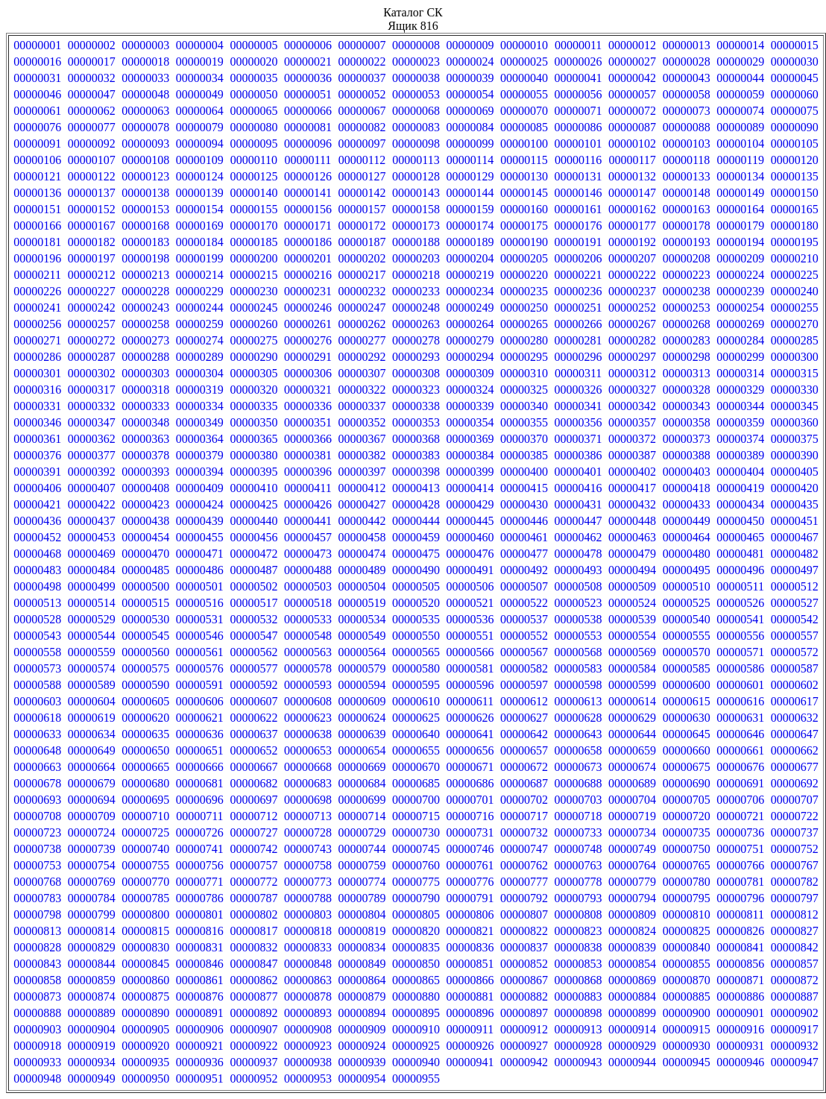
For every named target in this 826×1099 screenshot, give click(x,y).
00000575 (145, 668)
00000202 (361, 258)
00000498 (37, 586)
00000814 (92, 931)
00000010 (524, 45)
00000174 (470, 225)
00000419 (740, 488)
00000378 (145, 455)
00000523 (578, 602)
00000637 (253, 734)
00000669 (361, 767)
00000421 (37, 504)
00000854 (632, 963)
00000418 (686, 488)
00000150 (795, 192)
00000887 (795, 996)
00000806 (470, 914)
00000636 (200, 734)
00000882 (524, 996)
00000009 (470, 45)
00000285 (795, 340)
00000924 (361, 1045)
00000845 (145, 963)
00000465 (740, 537)
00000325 (524, 389)
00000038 (416, 78)
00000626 (470, 717)
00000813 (37, 931)
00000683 (308, 783)
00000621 (200, 717)
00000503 (308, 586)
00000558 (37, 652)
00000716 (470, 816)
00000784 (92, 898)
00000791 (470, 898)
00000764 (632, 865)
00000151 (37, 209)
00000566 (470, 652)
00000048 (145, 94)
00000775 (416, 881)
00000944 (632, 1062)
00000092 (92, 143)
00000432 (632, 504)
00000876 (200, 996)
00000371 (578, 438)
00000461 (524, 537)
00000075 (795, 110)
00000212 (92, 274)
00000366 (308, 438)
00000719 (632, 816)
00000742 (253, 849)
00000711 (199, 816)
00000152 (92, 209)
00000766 (740, 865)
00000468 (37, 553)
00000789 (361, 898)
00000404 (740, 471)
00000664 (92, 767)
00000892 (253, 1013)
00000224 (740, 274)
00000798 (37, 914)
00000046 (37, 94)
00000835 (416, 947)
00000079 (200, 127)
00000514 (92, 602)
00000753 (37, 865)
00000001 (37, 45)
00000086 (578, 127)
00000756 (200, 865)
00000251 (578, 307)
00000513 (37, 602)
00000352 (361, 422)
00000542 (795, 619)
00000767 (795, 865)
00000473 (308, 553)
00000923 (308, 1045)
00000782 (795, 881)
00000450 (740, 520)
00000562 (253, 652)
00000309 (470, 373)
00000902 (795, 1013)
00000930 (686, 1045)
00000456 (253, 537)
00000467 (795, 537)
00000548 (308, 635)
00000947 (795, 1062)
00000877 (253, 996)
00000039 (470, 78)
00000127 (361, 176)
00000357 (632, 422)
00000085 (524, 127)
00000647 (795, 734)
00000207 (632, 258)
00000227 (92, 291)
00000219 (470, 274)
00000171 (308, 225)
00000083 (416, 127)
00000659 (632, 750)
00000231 (308, 291)
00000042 (632, 78)
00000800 (145, 914)
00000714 (361, 816)
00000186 (308, 242)
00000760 (416, 865)
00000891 (200, 1013)
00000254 (740, 307)
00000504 (361, 586)
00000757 (253, 865)
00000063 (145, 110)
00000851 (470, 963)
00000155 (253, 209)
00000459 (416, 537)
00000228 (145, 291)
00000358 (686, 422)
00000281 (578, 340)
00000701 (470, 799)
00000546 (200, 635)
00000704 (632, 799)
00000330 (795, 389)
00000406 (37, 488)
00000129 (470, 176)
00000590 (145, 684)
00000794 (632, 898)
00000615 (686, 701)
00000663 (37, 767)
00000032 (92, 78)
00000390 (795, 455)
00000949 (92, 1078)
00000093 (145, 143)
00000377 (92, 455)
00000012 (632, 45)
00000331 (37, 406)
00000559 (92, 652)
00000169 (200, 225)
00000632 (795, 717)
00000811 (739, 914)
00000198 (145, 258)
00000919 (92, 1045)
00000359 (740, 422)
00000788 (308, 898)
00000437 (92, 520)
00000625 (416, 717)
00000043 (686, 78)
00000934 (92, 1062)
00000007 (361, 45)
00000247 (361, 307)
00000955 (416, 1078)
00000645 (686, 734)
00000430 (524, 504)
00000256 (37, 324)
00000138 (145, 192)
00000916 (740, 1029)
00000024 (470, 61)
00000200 (253, 258)
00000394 (200, 471)
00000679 (92, 783)
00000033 (145, 78)
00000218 (416, 274)
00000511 (739, 586)
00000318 (145, 389)
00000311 (578, 373)
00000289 (200, 356)
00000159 (470, 209)
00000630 (686, 717)
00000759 (361, 865)
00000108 (145, 160)
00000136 (37, 192)
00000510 (686, 586)
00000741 (200, 849)
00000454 (145, 537)
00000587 (795, 668)
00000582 (524, 668)
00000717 (524, 816)
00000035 (253, 78)
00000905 (145, 1029)
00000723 (37, 832)
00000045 (795, 78)
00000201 (308, 258)
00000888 (37, 1013)
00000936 (200, 1062)
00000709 (92, 816)
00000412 (361, 488)
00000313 (686, 373)
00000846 (200, 963)
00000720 (686, 816)
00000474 (361, 553)
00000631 (740, 717)
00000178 (686, 225)
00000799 (92, 914)
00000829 (92, 947)
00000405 (795, 471)
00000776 (470, 881)
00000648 (37, 750)
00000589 (92, 684)
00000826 (740, 931)
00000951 (200, 1078)
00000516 (200, 602)
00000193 (686, 242)
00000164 (740, 209)
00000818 (308, 931)
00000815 (145, 931)
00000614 (632, 701)
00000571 (740, 652)
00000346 (37, 422)
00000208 (686, 258)
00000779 (632, 881)
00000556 (740, 635)
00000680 (145, 783)
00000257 (92, 324)
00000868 (578, 980)
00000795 (686, 898)
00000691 (740, 783)
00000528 (37, 619)
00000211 (37, 274)
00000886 (740, 996)
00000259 (200, 324)
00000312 (632, 373)
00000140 (253, 192)
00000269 (740, 324)
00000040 (524, 78)
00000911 (470, 1029)
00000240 (795, 291)
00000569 (632, 652)
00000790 (416, 898)
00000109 (200, 160)
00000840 (686, 947)
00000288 (145, 356)
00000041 (578, 78)
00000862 (253, 980)
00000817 (253, 931)
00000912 (524, 1029)
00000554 (632, 635)
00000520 (416, 602)
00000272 (92, 340)
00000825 (686, 931)
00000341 (578, 406)
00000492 (524, 570)
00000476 (470, 553)
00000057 (632, 94)
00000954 (361, 1078)
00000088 (686, 127)
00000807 (524, 914)
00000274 (200, 340)
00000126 (308, 176)
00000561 (200, 652)
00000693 (37, 799)
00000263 (416, 324)
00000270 (795, 324)
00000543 (37, 635)
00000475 (416, 553)
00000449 (686, 520)
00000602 (795, 684)
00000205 (524, 258)
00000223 (686, 274)
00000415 (524, 488)
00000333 (145, 406)
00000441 (308, 520)
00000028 (686, 61)
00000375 (795, 438)
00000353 (416, 422)
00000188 (416, 242)
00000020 (253, 61)
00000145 (524, 192)
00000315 (795, 373)
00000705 (686, 799)
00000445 (470, 520)
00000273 (145, 340)
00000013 (686, 45)
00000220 (524, 274)
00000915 (686, 1029)
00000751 (740, 849)
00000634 (92, 734)
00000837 (524, 947)
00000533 (308, 619)
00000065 (253, 110)
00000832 (253, 947)
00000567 (524, 652)
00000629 (632, 717)
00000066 (308, 110)
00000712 (253, 816)
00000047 (92, 94)
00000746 (470, 849)
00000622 (253, 717)
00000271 (37, 340)
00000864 (361, 980)
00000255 (795, 307)
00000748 (578, 849)
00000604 (92, 701)
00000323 (416, 389)
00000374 (740, 438)
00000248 (416, 307)
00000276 (308, 340)
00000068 (416, 110)
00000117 (631, 160)
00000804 (361, 914)
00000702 (524, 799)
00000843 (37, 963)
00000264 (470, 324)
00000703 (578, 799)
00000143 (416, 192)
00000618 (37, 717)
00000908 (308, 1029)
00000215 (253, 274)
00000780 (686, 881)
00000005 (253, 45)
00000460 (470, 537)
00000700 (416, 799)
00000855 (686, 963)
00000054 (470, 94)
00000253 (686, 307)
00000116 (578, 160)
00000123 (145, 176)
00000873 (37, 996)
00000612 (524, 701)
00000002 (92, 45)
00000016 (37, 61)
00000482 (795, 553)
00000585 (686, 668)
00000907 (253, 1029)
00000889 (92, 1013)
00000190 (524, 242)
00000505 (416, 586)
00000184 (200, 242)
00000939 (361, 1062)
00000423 (145, 504)
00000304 (200, 373)
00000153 (145, 209)
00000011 (578, 45)
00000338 (416, 406)
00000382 (361, 455)
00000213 (145, 274)
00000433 (686, 504)
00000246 (308, 307)
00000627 (524, 717)
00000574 (92, 668)
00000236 (578, 291)
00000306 (308, 373)
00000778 (578, 881)
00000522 (524, 602)
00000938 (308, 1062)
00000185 (253, 242)
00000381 (308, 455)
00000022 (361, 61)
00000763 (578, 865)
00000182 (92, 242)
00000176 (578, 225)
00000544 (92, 635)
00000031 (37, 78)
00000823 (578, 931)
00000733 (578, 832)
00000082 (361, 127)
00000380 (253, 455)
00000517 (253, 602)
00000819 (361, 931)
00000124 (200, 176)
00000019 (200, 61)
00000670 (416, 767)
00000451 (795, 520)
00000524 (632, 602)
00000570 (686, 652)
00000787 (253, 898)
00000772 (253, 881)
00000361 (37, 438)
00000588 (37, 684)
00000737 (795, 832)
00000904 (92, 1029)
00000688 (578, 783)
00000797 (795, 898)
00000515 (145, 602)
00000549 (361, 635)
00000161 (578, 209)
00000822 (524, 931)
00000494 (632, 570)
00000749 (632, 849)
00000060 (795, 94)
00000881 (470, 996)
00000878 (308, 996)
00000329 (740, 389)
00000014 (740, 45)
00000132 (632, 176)
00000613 (578, 701)
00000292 (361, 356)
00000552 (524, 635)
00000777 (524, 881)
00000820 (416, 931)
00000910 (416, 1029)
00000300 (795, 356)
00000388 (686, 455)
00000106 (37, 160)
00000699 (361, 799)
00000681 (200, 783)
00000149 (740, 192)
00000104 (740, 143)
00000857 (795, 963)
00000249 (470, 307)
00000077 (92, 127)
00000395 (253, 471)
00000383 (416, 455)
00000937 (253, 1062)
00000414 (470, 488)
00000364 (200, 438)
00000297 (632, 356)
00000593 (308, 684)
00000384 (470, 455)
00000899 (632, 1013)
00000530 (145, 619)
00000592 (253, 684)
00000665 (145, 767)
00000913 (578, 1029)
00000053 (416, 94)
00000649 (92, 750)
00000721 (740, 816)
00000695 (145, 799)
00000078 (145, 127)
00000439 (200, 520)
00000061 (37, 110)
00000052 (361, 94)
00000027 (632, 61)
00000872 (795, 980)
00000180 (795, 225)
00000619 (92, 717)
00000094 (200, 143)
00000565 (416, 652)
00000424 (200, 504)
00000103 (686, 143)
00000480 (686, 553)
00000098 (416, 143)
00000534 (361, 619)
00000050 (253, 94)
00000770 (145, 881)
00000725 (145, 832)
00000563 (308, 652)
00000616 (740, 701)
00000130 (524, 176)
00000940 (416, 1062)
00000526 (740, 602)
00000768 (37, 881)
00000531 (200, 619)
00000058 (686, 94)
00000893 (308, 1013)
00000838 (578, 947)
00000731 (470, 832)
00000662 (795, 750)
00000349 (200, 422)
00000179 (740, 225)
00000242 (92, 307)
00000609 (361, 701)
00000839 (632, 947)
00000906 (200, 1029)
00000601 (740, 684)
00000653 (308, 750)
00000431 (578, 504)
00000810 (686, 914)
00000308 (416, 373)
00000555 (686, 635)
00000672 (524, 767)
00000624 (361, 717)
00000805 (416, 914)
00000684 (361, 783)
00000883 (578, 996)
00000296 (578, 356)
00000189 (470, 242)
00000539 (632, 619)
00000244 (200, 307)
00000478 (578, 553)
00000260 (253, 324)
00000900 (686, 1013)
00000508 (578, 586)
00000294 (470, 356)
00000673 (578, 767)
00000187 (361, 242)
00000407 (92, 488)
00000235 (524, 291)
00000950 (145, 1078)
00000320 (253, 389)
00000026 (578, 61)
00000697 (253, 799)
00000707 (795, 799)
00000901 (740, 1013)
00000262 (361, 324)
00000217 (361, 274)
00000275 (253, 340)
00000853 (578, 963)
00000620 (145, 717)
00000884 (632, 996)
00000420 (795, 488)
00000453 (92, 537)
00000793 (578, 898)
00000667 (253, 767)
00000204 (470, 258)
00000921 (200, 1045)
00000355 (524, 422)
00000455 (200, 537)
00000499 (92, 586)
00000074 (740, 110)
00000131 (578, 176)
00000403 (686, 471)
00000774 (361, 881)
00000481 (740, 553)
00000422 (92, 504)
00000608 (308, 701)
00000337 (361, 406)
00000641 (470, 734)
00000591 (200, 684)
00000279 (470, 340)
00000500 (145, 586)
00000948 (37, 1078)
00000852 (524, 963)
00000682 (253, 783)
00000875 (145, 996)
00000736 (740, 832)
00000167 (92, 225)
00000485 (145, 570)
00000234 (470, 291)
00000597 (524, 684)
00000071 (578, 110)
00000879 (361, 996)
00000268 (686, 324)
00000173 (416, 225)
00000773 (308, 881)
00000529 (92, 619)
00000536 (470, 619)
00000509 (632, 586)
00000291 (308, 356)
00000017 (92, 61)
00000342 (632, 406)
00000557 (795, 635)
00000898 (578, 1013)
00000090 (795, 127)
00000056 (578, 94)
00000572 (795, 652)
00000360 (795, 422)
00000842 (795, 947)
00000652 (253, 750)
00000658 (578, 750)
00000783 (37, 898)
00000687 (524, 783)
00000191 (578, 242)
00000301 (37, 373)
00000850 (416, 963)
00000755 (145, 865)
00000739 (92, 849)
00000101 (578, 143)
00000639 (361, 734)
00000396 (308, 471)
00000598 (578, 684)
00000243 (145, 307)
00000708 (37, 816)
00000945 (686, 1062)
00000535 (416, 619)
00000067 (361, 110)
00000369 (470, 438)
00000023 (416, 61)
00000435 (795, 504)
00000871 (740, 980)
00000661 (740, 750)
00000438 (145, 520)
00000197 (92, 258)
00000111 (308, 160)
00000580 (416, 668)
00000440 (253, 520)
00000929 (632, 1045)
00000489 (361, 570)
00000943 (578, 1062)
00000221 (578, 274)
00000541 (740, 619)
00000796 (740, 898)
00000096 (308, 143)
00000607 (253, 701)
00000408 (145, 488)
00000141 (308, 192)
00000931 (740, 1045)
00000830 (145, 947)
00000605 (145, 701)
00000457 (308, 537)
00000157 (361, 209)
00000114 (470, 160)
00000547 (253, 635)
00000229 (200, 291)
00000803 (308, 914)
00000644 (632, 734)
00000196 (37, 258)
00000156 (308, 209)
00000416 (578, 488)
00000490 (416, 570)
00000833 (308, 947)
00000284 (740, 340)
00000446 (524, 520)
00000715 (416, 816)
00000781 (740, 881)
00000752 (795, 849)
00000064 (200, 110)
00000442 (361, 520)
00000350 (253, 422)
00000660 (686, 750)
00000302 (92, 373)
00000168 (145, 225)
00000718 (578, 816)
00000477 (524, 553)
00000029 (740, 61)
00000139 (200, 192)
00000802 (253, 914)
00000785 (145, 898)
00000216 (308, 274)
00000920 (145, 1045)
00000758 (308, 865)
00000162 (632, 209)
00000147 (632, 192)
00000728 (308, 832)
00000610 (416, 701)
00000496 (740, 570)
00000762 (524, 865)
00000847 (253, 963)
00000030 (795, 61)
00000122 (92, 176)
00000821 (470, 931)
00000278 (416, 340)
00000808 (578, 914)
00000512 (795, 586)
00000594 (361, 684)
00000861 (200, 980)
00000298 (686, 356)
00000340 (524, 406)
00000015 (795, 45)
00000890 (145, 1013)
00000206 (578, 258)
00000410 (253, 488)
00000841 (740, 947)
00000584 (632, 668)
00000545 (145, 635)
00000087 (632, 127)
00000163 (686, 209)
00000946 (740, 1062)
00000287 (92, 356)
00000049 (200, 94)
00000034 (200, 78)
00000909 (361, 1029)
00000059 (740, 94)
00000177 (632, 225)
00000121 (37, 176)
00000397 (361, 471)
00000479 (632, 553)
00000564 (361, 652)
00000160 (524, 209)
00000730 (416, 832)
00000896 (470, 1013)
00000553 (578, 635)
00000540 (686, 619)
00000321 (308, 389)
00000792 (524, 898)
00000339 (470, 406)
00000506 (470, 586)
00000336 (308, 406)
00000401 (578, 471)
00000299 (740, 356)
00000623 (308, 717)
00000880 (416, 996)
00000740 (145, 849)
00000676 (740, 767)
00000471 (200, 553)
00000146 (578, 192)
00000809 (632, 914)
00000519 (361, 602)
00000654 (361, 750)
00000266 (578, 324)
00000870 (686, 980)
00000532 (253, 619)
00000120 (795, 160)
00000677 (795, 767)
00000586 (740, 668)
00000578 (308, 668)
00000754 (92, 865)
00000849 (361, 963)
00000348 (145, 422)
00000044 (740, 78)
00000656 (470, 750)
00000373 (686, 438)
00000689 (632, 783)
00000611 (470, 701)
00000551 (470, 635)
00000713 (308, 816)
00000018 (145, 61)
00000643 (578, 734)
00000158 (416, 209)
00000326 (578, 389)
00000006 (308, 45)
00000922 (253, 1045)
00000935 (145, 1062)
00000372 (632, 438)
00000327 (632, 389)
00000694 (92, 799)
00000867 (524, 980)
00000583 (578, 668)
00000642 (524, 734)
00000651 (200, 750)
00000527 (795, 602)
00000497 (795, 570)
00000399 (470, 471)
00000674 (632, 767)
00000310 (524, 373)
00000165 (795, 209)
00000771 (200, 881)
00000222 (632, 274)
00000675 (686, 767)
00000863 (308, 980)
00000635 (145, 734)
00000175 (524, 225)
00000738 (37, 849)
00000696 (200, 799)
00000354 (470, 422)
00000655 (416, 750)
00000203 (416, 258)
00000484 (92, 570)
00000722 (795, 816)
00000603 (37, 701)
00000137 (92, 192)
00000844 (92, 963)
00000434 (740, 504)
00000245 (253, 307)
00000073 (686, 110)
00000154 (200, 209)
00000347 (92, 422)
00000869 (632, 980)
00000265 (524, 324)
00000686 (470, 783)
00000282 (632, 340)
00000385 (524, 455)
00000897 (524, 1013)
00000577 (253, 668)
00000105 (795, 143)
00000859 (92, 980)
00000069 (470, 110)
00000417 (632, 488)
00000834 (361, 947)
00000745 (416, 849)
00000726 (200, 832)
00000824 (632, 931)
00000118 (686, 160)
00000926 (470, 1045)
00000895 (416, 1013)
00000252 (632, 307)
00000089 (740, 127)
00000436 (37, 520)
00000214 (200, 274)
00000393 (145, 471)
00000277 (361, 340)
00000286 (37, 356)
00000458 (361, 537)
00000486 (200, 570)
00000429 (470, 504)
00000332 (92, 406)
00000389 (740, 455)
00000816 (200, 931)
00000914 (632, 1029)
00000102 (632, 143)
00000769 (92, 881)
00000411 (307, 488)
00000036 (308, 78)
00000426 (308, 504)
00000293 (416, 356)
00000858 (37, 980)
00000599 (632, 684)
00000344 (740, 406)
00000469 (92, 553)
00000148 (686, 192)
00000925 (416, 1045)
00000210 (795, 258)
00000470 (145, 553)
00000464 (686, 537)
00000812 (795, 914)
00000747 (524, 849)
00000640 (416, 734)
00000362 (92, 438)
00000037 (361, 78)
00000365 (253, 438)
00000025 (524, 61)
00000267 (632, 324)
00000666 (200, 767)
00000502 (253, 586)
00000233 (416, 291)
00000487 (253, 570)
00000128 (416, 176)
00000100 (524, 143)
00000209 (740, 258)
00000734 (632, 832)
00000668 (308, 767)
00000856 (740, 963)
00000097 (361, 143)
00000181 (37, 242)
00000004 (200, 45)
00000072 (632, 110)
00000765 (686, 865)
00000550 (416, 635)
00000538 (578, 619)
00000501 (200, 586)
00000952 (253, 1078)
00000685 (416, 783)
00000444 (416, 520)
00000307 (361, 373)
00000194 (740, 242)
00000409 (200, 488)
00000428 (416, 504)
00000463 (632, 537)
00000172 (361, 225)
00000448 (632, 520)
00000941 (470, 1062)
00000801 (200, 914)
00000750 (686, 849)
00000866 (470, 980)
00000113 (415, 160)
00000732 (524, 832)
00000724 (92, 832)
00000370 (524, 438)
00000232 (361, 291)
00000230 (253, 291)
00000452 (37, 537)
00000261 (308, 324)
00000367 (361, 438)
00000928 (578, 1045)
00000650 (145, 750)
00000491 (470, 570)
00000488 (308, 570)
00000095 (253, 143)
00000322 (361, 389)
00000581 (470, 668)
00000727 (253, 832)
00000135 (795, 176)
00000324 (470, 389)
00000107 (92, 160)
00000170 (253, 225)
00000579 (361, 668)
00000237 (632, 291)
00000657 (524, 750)
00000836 (470, 947)
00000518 (308, 602)
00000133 (686, 176)
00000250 (524, 307)
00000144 (470, 192)
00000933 (37, 1062)
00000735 (686, 832)
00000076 (37, 127)
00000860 (145, 980)
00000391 (37, 471)
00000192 (632, 242)
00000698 (308, 799)
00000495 (686, 570)
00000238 (686, 291)
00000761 (470, 865)
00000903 (37, 1029)
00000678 (37, 783)
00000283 (686, 340)
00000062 (92, 110)
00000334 (200, 406)
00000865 (416, 980)
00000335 (253, 406)
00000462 (578, 537)
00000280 (524, 340)
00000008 (416, 45)
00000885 (686, 996)
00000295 (524, 356)
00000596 (470, 684)
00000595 (416, 684)
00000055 (524, 94)
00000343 (686, 406)
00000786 (200, 898)
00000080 (253, 127)
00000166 (37, 225)
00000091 (37, 143)
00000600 (686, 684)
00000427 (361, 504)
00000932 (795, 1045)
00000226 (37, 291)
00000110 (253, 160)
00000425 (253, 504)
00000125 (253, 176)
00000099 (470, 143)
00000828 (37, 947)
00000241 (37, 307)
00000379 (200, 455)
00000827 (795, 931)
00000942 (524, 1062)
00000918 (37, 1045)
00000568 (578, 652)
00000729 (361, 832)
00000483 (37, 570)
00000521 (470, 602)
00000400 (524, 471)
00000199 (200, 258)
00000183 (145, 242)
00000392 (92, 471)
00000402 (632, 471)
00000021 (308, 61)
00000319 (200, 389)
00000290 (253, 356)
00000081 (308, 127)
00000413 (416, 488)
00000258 (145, 324)
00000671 (470, 767)
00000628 (578, 717)
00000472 (253, 553)
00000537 (524, 619)
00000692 (795, 783)
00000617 (795, 701)
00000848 (308, 963)
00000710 (145, 816)
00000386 (578, 455)
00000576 (200, 668)
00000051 (308, 94)
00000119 (739, 160)
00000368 (416, 438)
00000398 (416, 471)
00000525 (686, 602)
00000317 (92, 389)
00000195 (795, 242)
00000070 (524, 110)
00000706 (740, 799)
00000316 (37, 389)
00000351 (308, 422)
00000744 (361, 849)
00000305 (253, 373)
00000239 (740, 291)
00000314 (740, 373)
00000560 (145, 652)
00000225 (795, 274)
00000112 (361, 160)
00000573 (37, 668)
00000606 (200, 701)
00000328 (686, 389)
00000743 (308, 849)
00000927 (524, 1045)
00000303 (145, 373)
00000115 (523, 160)
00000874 (92, 996)
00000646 (740, 734)
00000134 (740, 176)
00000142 (361, 192)
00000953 (308, 1078)
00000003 (145, 45)
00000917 (795, 1029)
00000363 (145, 438)
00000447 (578, 520)
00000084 (470, 127)
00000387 (632, 455)
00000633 (37, 734)
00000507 (524, 586)
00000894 (361, 1013)
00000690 (686, 783)
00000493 (578, 570)
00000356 (578, 422)
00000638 (308, 734)
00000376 (37, 455)
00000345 (795, 406)
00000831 (200, 947)
